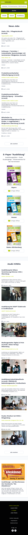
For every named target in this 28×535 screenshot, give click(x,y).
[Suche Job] (14, 6)
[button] (26, 2)
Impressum (14, 520)
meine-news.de (14, 518)
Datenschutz (14, 523)
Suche (14, 10)
